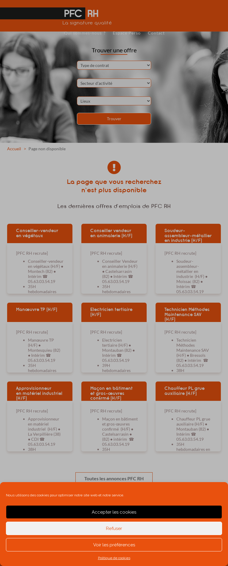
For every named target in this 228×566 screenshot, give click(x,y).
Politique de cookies (114, 558)
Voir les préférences (114, 545)
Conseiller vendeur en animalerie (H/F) (111, 233)
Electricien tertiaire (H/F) (111, 312)
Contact (156, 32)
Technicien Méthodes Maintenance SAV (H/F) (187, 314)
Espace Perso (127, 32)
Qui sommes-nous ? (85, 32)
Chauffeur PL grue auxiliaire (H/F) (184, 390)
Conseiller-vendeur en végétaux (37, 233)
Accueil (14, 148)
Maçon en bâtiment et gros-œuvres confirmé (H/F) (111, 393)
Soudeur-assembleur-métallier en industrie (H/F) (188, 235)
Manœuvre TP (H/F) (36, 309)
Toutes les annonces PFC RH (114, 478)
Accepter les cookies (114, 512)
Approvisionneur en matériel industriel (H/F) (39, 393)
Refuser (114, 528)
